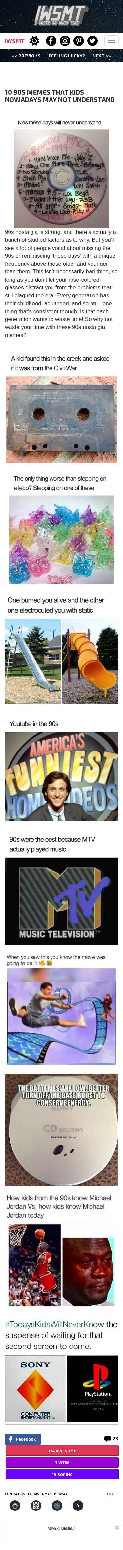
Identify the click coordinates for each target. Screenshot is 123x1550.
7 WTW (62, 1462)
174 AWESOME (62, 1450)
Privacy (61, 1494)
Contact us (15, 1494)
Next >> (101, 55)
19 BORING (62, 1474)
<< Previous (26, 55)
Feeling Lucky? (67, 55)
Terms (33, 1494)
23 (115, 1438)
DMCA (46, 1494)
